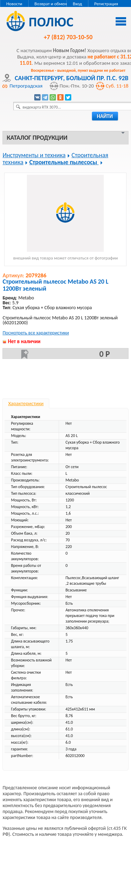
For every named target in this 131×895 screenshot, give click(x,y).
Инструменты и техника (33, 155)
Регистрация (106, 3)
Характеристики (25, 403)
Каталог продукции (37, 137)
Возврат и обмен (51, 3)
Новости (14, 3)
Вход (77, 3)
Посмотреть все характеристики (35, 333)
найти (105, 116)
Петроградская (25, 86)
